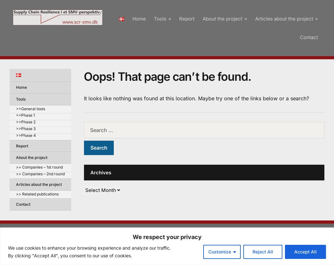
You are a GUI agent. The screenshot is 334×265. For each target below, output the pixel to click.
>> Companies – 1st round (39, 167)
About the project (222, 19)
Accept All (305, 251)
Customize (219, 251)
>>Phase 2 (26, 122)
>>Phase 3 (26, 129)
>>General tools (30, 109)
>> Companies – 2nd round (40, 174)
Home (139, 19)
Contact (309, 37)
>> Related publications (37, 194)
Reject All (263, 251)
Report (187, 19)
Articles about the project (284, 19)
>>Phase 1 (25, 115)
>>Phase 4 (26, 136)
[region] (167, 246)
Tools (160, 19)
